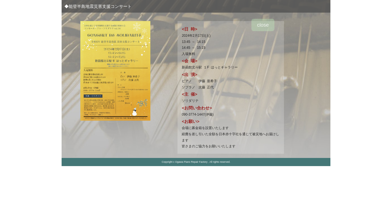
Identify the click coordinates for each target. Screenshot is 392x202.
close (263, 25)
